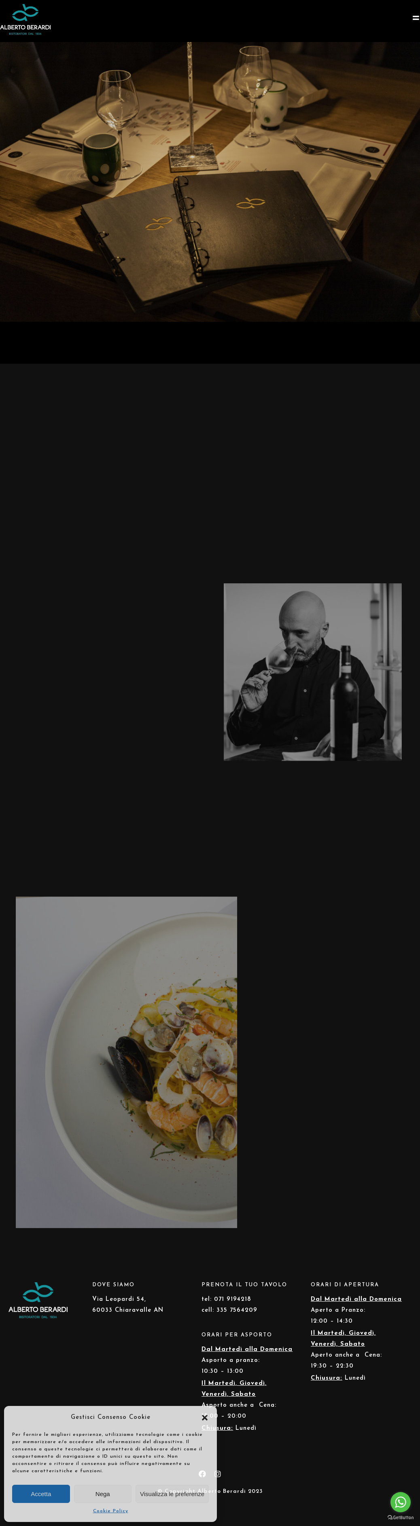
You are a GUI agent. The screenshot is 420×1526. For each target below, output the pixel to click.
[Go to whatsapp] (400, 1502)
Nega (102, 1493)
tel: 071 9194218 (226, 1299)
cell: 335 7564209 (229, 1310)
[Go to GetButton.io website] (401, 1517)
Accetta (41, 1493)
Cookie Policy (110, 1511)
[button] (205, 1418)
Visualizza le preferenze (172, 1493)
